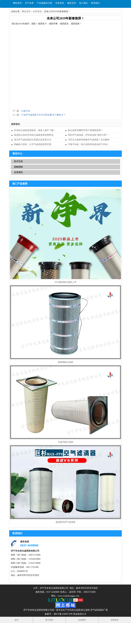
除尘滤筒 (85, 610)
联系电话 (114, 620)
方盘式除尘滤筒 (65, 442)
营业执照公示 (79, 614)
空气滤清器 (95, 610)
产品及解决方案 (44, 3)
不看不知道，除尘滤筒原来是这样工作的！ (89, 144)
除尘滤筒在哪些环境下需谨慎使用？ (85, 130)
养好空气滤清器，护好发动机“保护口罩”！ (88, 135)
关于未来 (29, 3)
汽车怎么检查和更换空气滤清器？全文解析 (89, 140)
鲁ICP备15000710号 (63, 614)
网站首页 (17, 3)
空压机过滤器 (73, 610)
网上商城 (49, 620)
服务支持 (71, 3)
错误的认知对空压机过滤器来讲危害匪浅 (33, 135)
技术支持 (18, 161)
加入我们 (83, 3)
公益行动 (25, 111)
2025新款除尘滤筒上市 (65, 282)
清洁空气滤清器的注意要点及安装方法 (32, 140)
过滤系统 (82, 620)
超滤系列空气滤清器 (65, 522)
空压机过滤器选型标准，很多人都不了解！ (35, 130)
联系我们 (95, 3)
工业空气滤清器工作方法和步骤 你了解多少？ (43, 115)
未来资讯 (59, 3)
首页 (16, 620)
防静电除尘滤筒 (65, 362)
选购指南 (18, 167)
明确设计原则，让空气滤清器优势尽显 (32, 144)
